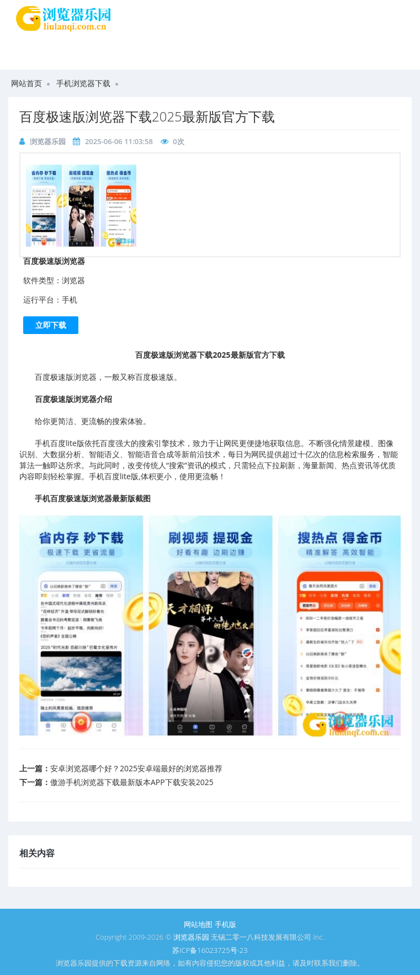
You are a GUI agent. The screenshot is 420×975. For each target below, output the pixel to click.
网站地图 (198, 924)
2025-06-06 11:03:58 (119, 141)
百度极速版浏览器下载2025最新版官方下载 (147, 116)
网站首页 (26, 83)
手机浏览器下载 (83, 83)
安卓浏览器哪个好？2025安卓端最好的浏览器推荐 (136, 768)
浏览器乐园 (48, 141)
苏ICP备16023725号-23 (209, 950)
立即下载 (50, 325)
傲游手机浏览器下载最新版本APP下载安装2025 (132, 782)
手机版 (225, 924)
